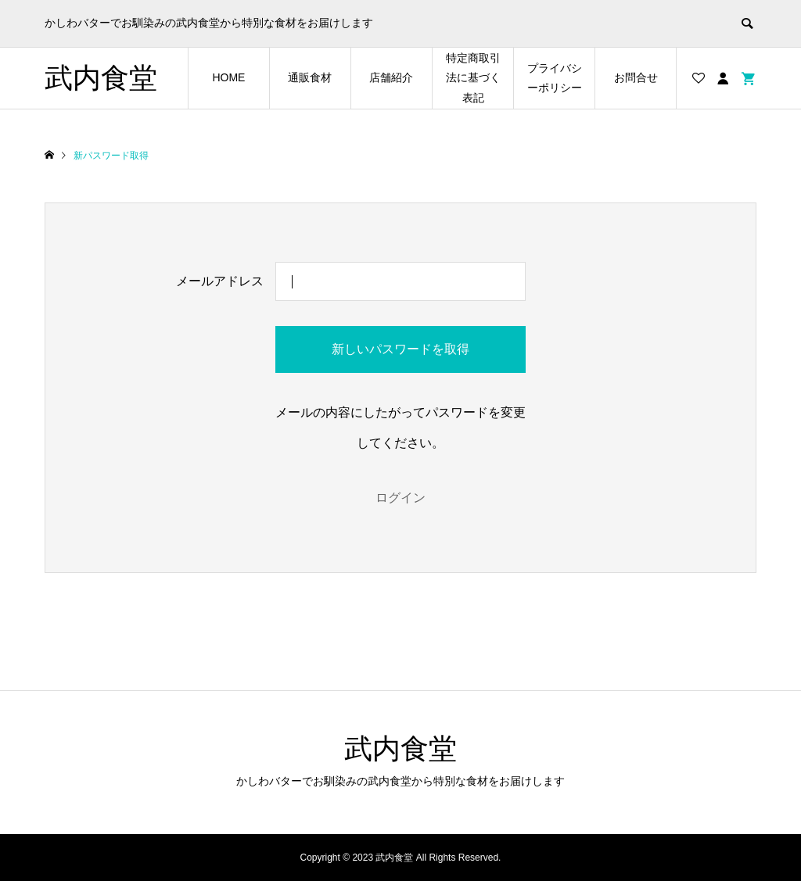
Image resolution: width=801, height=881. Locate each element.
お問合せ (636, 77)
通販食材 (310, 77)
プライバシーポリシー (554, 78)
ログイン (400, 497)
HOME (228, 77)
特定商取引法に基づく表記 (473, 77)
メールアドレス (220, 281)
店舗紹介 (391, 77)
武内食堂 (101, 78)
